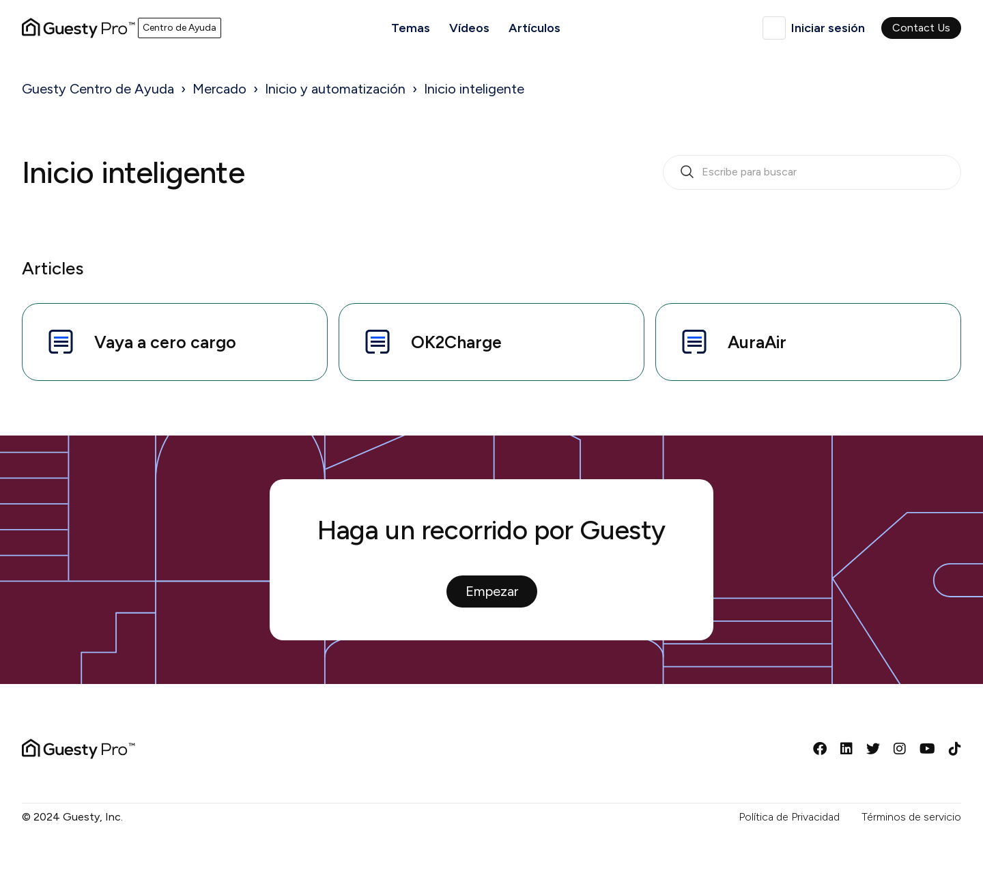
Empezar (492, 591)
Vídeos (469, 27)
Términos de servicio (911, 816)
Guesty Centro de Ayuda (98, 89)
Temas (410, 27)
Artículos (534, 27)
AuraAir (732, 342)
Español (774, 28)
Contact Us (921, 27)
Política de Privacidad (789, 816)
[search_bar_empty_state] (812, 172)
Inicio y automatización (335, 89)
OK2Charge (431, 342)
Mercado (219, 89)
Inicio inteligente (474, 89)
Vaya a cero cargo (140, 342)
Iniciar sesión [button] (828, 27)
